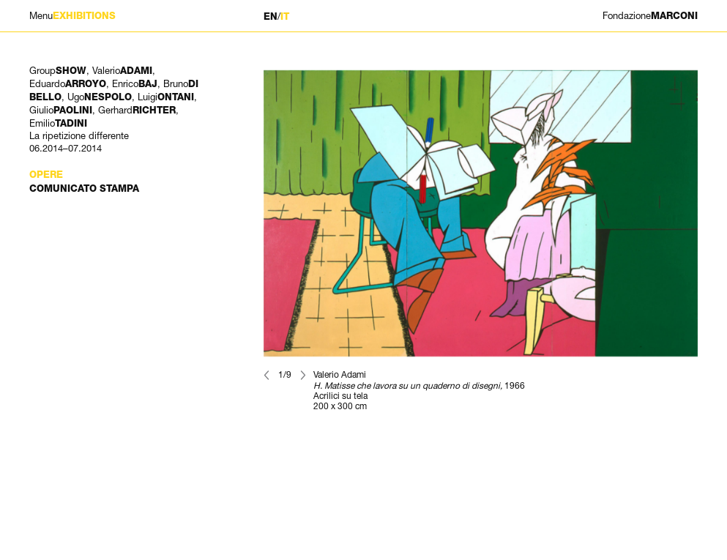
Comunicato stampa (84, 188)
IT (284, 16)
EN (270, 16)
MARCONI (650, 15)
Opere (46, 174)
